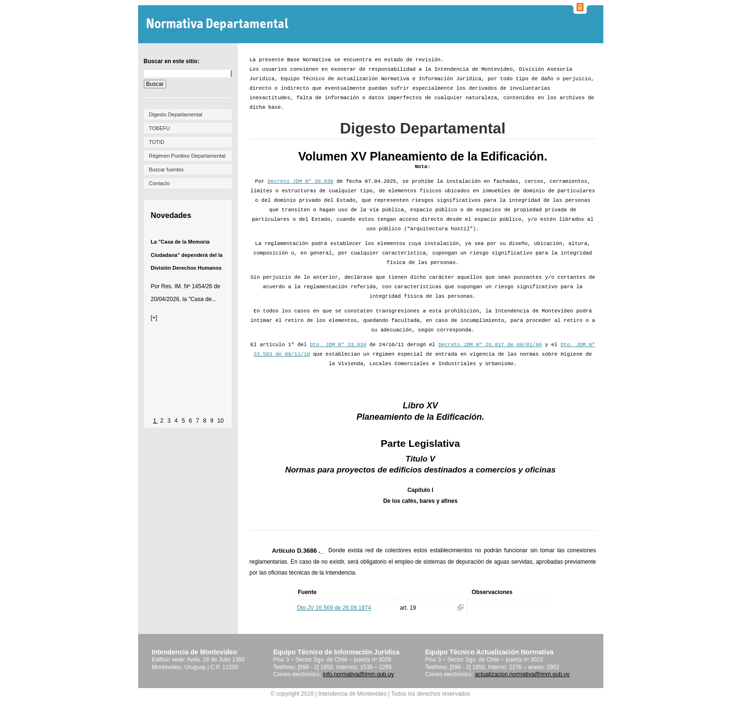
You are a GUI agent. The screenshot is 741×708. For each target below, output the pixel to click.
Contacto (159, 183)
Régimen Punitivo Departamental (187, 156)
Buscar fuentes (166, 169)
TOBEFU (159, 128)
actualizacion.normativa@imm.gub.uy (522, 674)
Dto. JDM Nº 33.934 (338, 345)
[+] (154, 317)
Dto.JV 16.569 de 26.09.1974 (334, 607)
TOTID (157, 142)
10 (220, 420)
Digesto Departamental (176, 114)
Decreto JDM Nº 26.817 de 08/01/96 (490, 345)
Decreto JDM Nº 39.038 (301, 181)
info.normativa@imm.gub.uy (358, 674)
